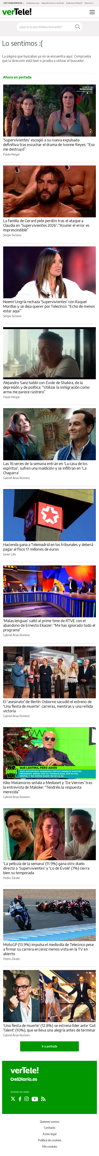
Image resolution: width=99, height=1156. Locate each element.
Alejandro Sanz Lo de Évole (53, 3)
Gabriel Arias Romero (16, 478)
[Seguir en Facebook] (19, 1099)
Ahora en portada (17, 77)
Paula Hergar (11, 154)
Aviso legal (49, 1134)
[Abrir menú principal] (92, 12)
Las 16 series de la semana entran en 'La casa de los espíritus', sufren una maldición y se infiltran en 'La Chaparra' (45, 468)
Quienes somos (49, 1121)
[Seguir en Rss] (43, 1098)
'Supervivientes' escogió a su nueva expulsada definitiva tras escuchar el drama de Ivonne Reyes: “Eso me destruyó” (49, 144)
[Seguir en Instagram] (26, 1098)
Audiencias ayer (32, 3)
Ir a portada (49, 1046)
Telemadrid (89, 3)
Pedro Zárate (11, 878)
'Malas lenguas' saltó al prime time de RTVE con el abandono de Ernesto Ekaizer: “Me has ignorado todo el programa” (49, 625)
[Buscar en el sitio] (45, 26)
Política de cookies (49, 1140)
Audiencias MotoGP (74, 3)
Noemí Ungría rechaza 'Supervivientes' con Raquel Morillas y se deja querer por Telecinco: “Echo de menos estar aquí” (49, 306)
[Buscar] (77, 26)
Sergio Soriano (12, 235)
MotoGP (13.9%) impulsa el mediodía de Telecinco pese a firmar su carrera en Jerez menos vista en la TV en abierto (48, 949)
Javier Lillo (9, 554)
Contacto (49, 1127)
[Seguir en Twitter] (13, 1098)
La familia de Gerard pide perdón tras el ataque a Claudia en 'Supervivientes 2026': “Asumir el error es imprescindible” (46, 225)
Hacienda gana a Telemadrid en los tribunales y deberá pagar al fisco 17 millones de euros (48, 546)
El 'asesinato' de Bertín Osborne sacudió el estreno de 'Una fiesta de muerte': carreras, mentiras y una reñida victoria (48, 706)
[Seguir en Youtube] (35, 1099)
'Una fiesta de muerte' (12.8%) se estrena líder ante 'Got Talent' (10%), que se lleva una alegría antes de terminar (49, 1027)
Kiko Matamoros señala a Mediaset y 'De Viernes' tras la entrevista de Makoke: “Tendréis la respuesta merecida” (47, 787)
